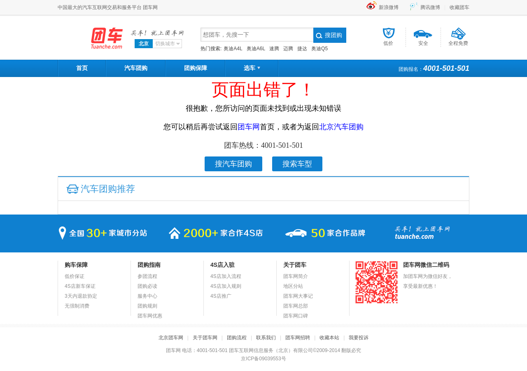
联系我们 (266, 338)
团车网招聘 (297, 338)
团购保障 (195, 68)
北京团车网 (171, 338)
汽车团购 (135, 68)
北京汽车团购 (341, 127)
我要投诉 (358, 338)
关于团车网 (205, 338)
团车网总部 (295, 306)
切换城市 (168, 44)
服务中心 (147, 296)
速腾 (274, 48)
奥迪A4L (233, 48)
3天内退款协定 (81, 296)
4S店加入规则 (225, 286)
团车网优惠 (150, 316)
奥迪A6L (256, 48)
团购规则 (147, 306)
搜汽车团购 (233, 164)
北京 (144, 44)
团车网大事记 (298, 296)
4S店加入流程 (225, 276)
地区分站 (293, 286)
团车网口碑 (295, 316)
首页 (82, 68)
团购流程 (237, 338)
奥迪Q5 (319, 48)
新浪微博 (389, 7)
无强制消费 (77, 306)
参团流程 (147, 276)
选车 (252, 68)
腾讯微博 (430, 7)
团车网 (92, 38)
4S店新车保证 (80, 286)
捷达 (302, 48)
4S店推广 (220, 296)
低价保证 (74, 276)
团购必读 (147, 286)
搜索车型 (297, 164)
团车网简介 (295, 276)
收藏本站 (329, 338)
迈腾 (288, 48)
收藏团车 (459, 7)
